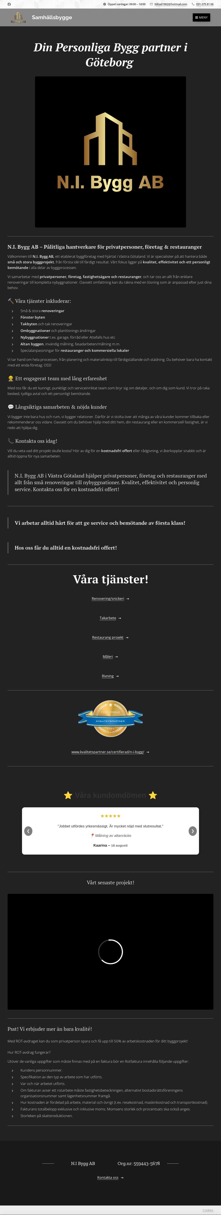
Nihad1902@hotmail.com (171, 4)
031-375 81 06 (204, 4)
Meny (201, 17)
